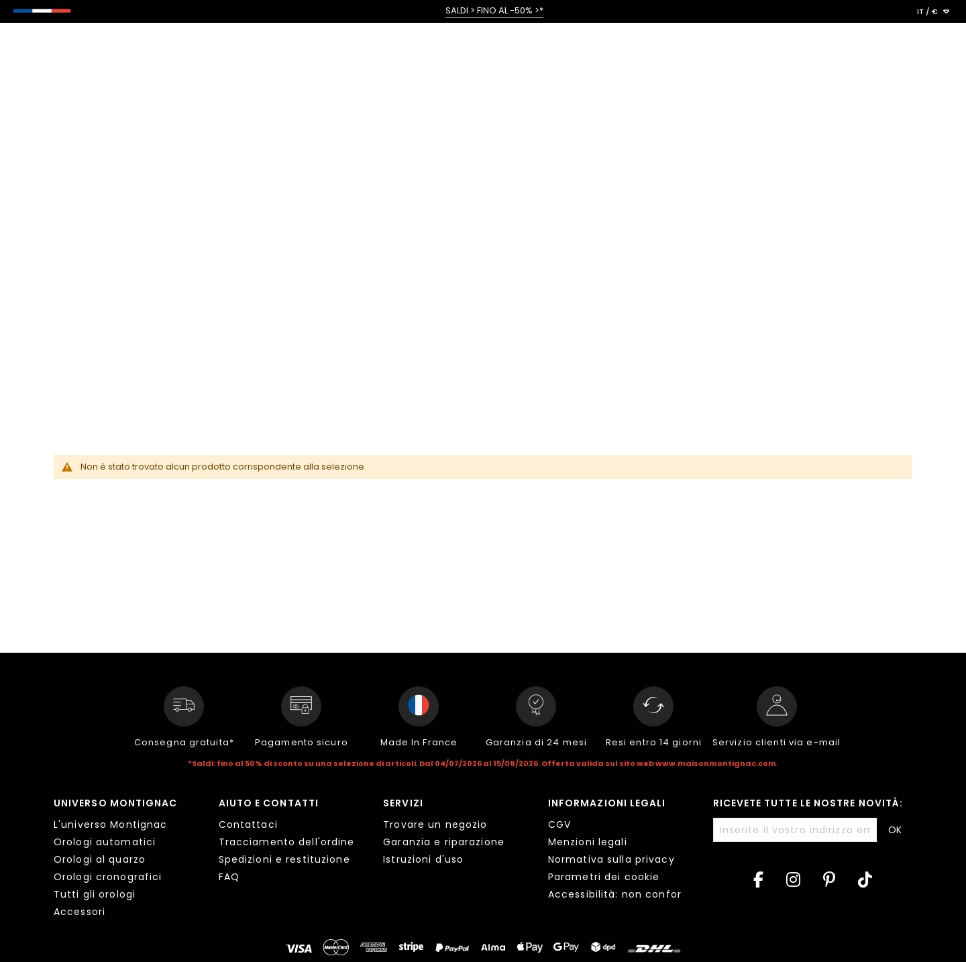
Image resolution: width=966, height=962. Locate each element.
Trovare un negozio (435, 824)
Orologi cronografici (108, 877)
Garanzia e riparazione (443, 842)
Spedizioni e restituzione (284, 859)
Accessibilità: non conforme (623, 894)
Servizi (403, 803)
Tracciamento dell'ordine (287, 842)
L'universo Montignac (110, 824)
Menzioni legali (587, 842)
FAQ (229, 877)
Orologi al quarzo (100, 859)
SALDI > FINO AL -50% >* (494, 11)
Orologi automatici (105, 842)
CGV (559, 824)
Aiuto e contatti (269, 803)
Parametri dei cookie (603, 877)
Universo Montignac (115, 803)
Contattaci (248, 824)
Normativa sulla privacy (611, 859)
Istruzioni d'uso (423, 859)
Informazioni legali (607, 803)
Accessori (79, 911)
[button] (933, 12)
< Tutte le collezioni (81, 99)
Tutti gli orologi (95, 894)
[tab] (126, 859)
